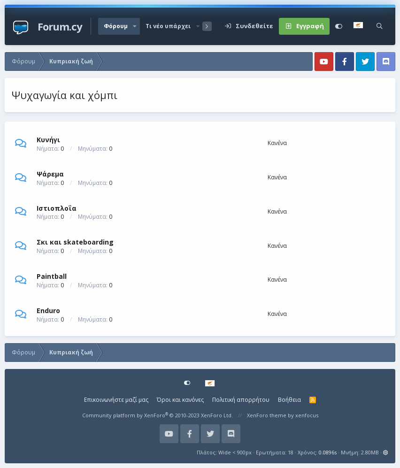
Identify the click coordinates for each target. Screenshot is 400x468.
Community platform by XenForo (157, 415)
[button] (135, 26)
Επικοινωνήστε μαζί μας (116, 400)
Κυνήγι (48, 139)
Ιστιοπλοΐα (57, 207)
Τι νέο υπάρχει (168, 26)
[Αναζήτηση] (379, 26)
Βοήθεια (289, 400)
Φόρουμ (116, 26)
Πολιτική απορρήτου (240, 400)
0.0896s (328, 452)
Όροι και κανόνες (180, 400)
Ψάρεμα (50, 173)
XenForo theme (266, 415)
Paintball (52, 276)
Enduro (48, 310)
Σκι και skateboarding (75, 242)
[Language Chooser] (359, 26)
